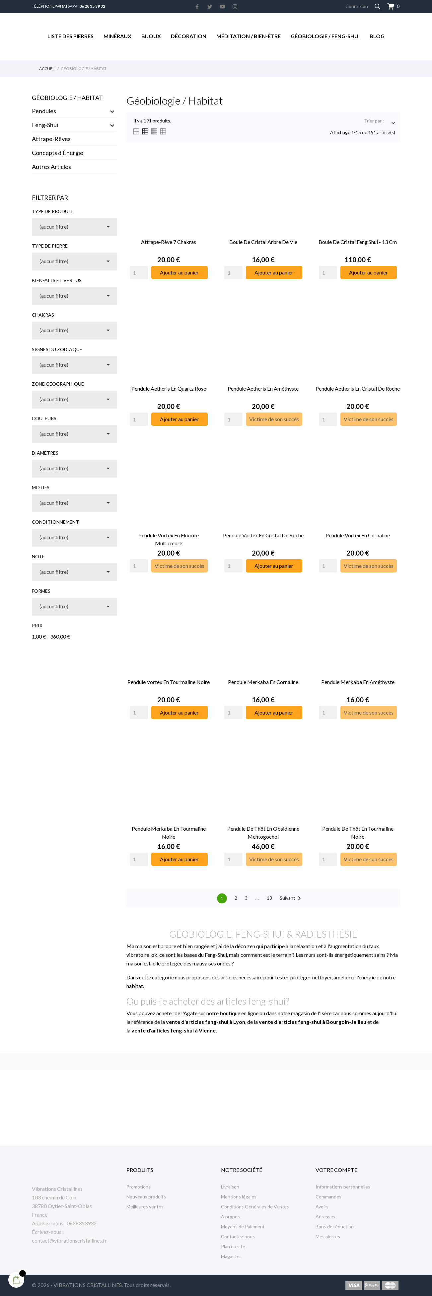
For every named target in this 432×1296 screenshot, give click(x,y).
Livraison (230, 1186)
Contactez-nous (238, 1236)
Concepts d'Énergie (57, 152)
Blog (377, 36)
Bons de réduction (335, 1226)
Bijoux (151, 36)
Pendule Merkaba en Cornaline (263, 682)
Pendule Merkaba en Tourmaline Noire (169, 832)
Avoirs (322, 1206)
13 (269, 898)
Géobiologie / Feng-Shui (325, 36)
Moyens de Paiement (243, 1226)
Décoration (188, 36)
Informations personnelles (343, 1186)
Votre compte (336, 1170)
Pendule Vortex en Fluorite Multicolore (168, 539)
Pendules (44, 110)
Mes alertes (328, 1236)
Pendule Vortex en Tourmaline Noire (168, 682)
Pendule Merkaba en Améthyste (358, 682)
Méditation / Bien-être (248, 36)
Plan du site (233, 1246)
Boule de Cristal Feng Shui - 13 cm (358, 242)
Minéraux (117, 36)
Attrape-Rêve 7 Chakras (168, 242)
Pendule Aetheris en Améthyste (263, 388)
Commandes (328, 1196)
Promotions (138, 1186)
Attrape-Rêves (51, 138)
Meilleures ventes (145, 1206)
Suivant (291, 898)
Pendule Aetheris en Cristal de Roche (358, 388)
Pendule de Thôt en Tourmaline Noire (358, 832)
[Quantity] (139, 272)
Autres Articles (51, 166)
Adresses (325, 1216)
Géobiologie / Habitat (67, 97)
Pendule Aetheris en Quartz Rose (168, 388)
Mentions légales (238, 1196)
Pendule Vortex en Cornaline (357, 535)
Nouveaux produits (146, 1196)
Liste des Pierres (70, 36)
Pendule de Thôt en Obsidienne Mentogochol (263, 832)
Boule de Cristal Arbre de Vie (263, 242)
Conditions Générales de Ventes (255, 1206)
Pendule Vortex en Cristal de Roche (263, 535)
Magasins (231, 1256)
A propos (230, 1216)
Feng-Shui (45, 124)
